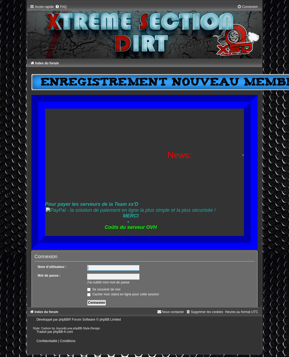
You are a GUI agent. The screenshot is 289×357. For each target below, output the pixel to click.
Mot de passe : (49, 275)
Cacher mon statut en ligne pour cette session (123, 294)
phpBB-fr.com (63, 332)
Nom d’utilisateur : (52, 267)
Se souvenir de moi (103, 289)
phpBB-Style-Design (86, 328)
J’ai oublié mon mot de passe (108, 282)
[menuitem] (60, 7)
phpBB (63, 319)
